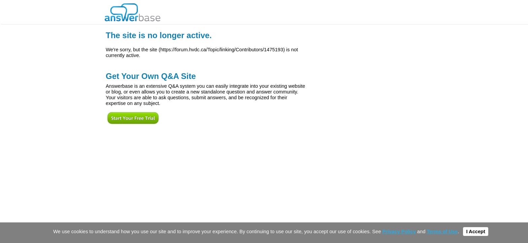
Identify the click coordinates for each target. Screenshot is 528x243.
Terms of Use (442, 231)
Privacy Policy (399, 231)
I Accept (475, 231)
